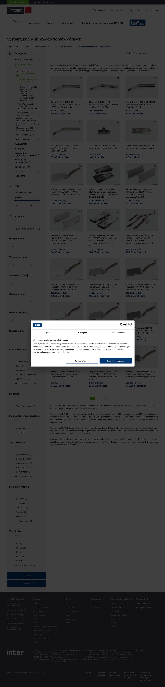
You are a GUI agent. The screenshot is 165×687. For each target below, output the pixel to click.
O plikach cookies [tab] (117, 332)
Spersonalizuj (82, 361)
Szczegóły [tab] (82, 332)
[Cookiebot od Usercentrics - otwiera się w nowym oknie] (122, 325)
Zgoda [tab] (48, 332)
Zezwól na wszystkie (115, 361)
